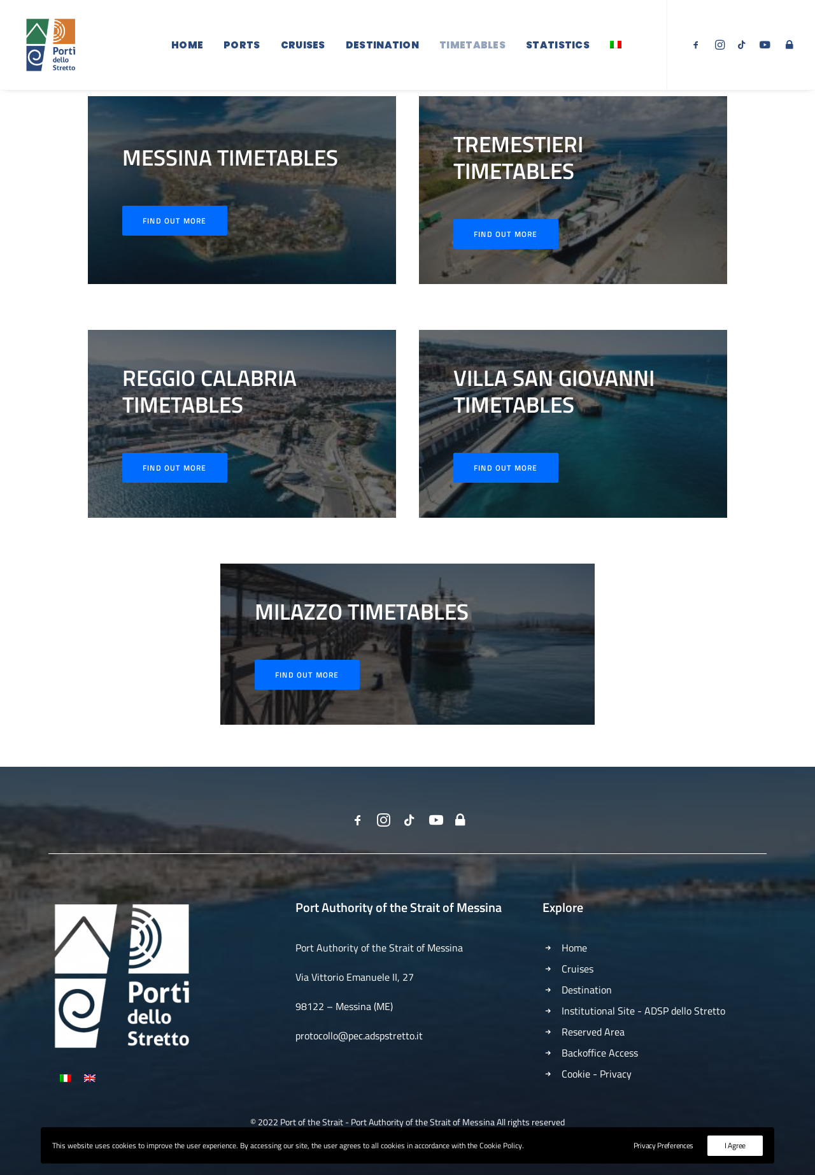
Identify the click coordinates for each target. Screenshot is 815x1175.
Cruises (303, 46)
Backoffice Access (600, 1052)
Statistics (558, 46)
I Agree (735, 1145)
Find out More (175, 240)
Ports (241, 46)
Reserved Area (593, 1031)
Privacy (616, 1073)
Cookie (576, 1073)
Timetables (472, 46)
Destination (382, 46)
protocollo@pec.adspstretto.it (359, 1035)
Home (187, 46)
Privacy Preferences (663, 1145)
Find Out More (506, 253)
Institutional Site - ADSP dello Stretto (643, 1010)
